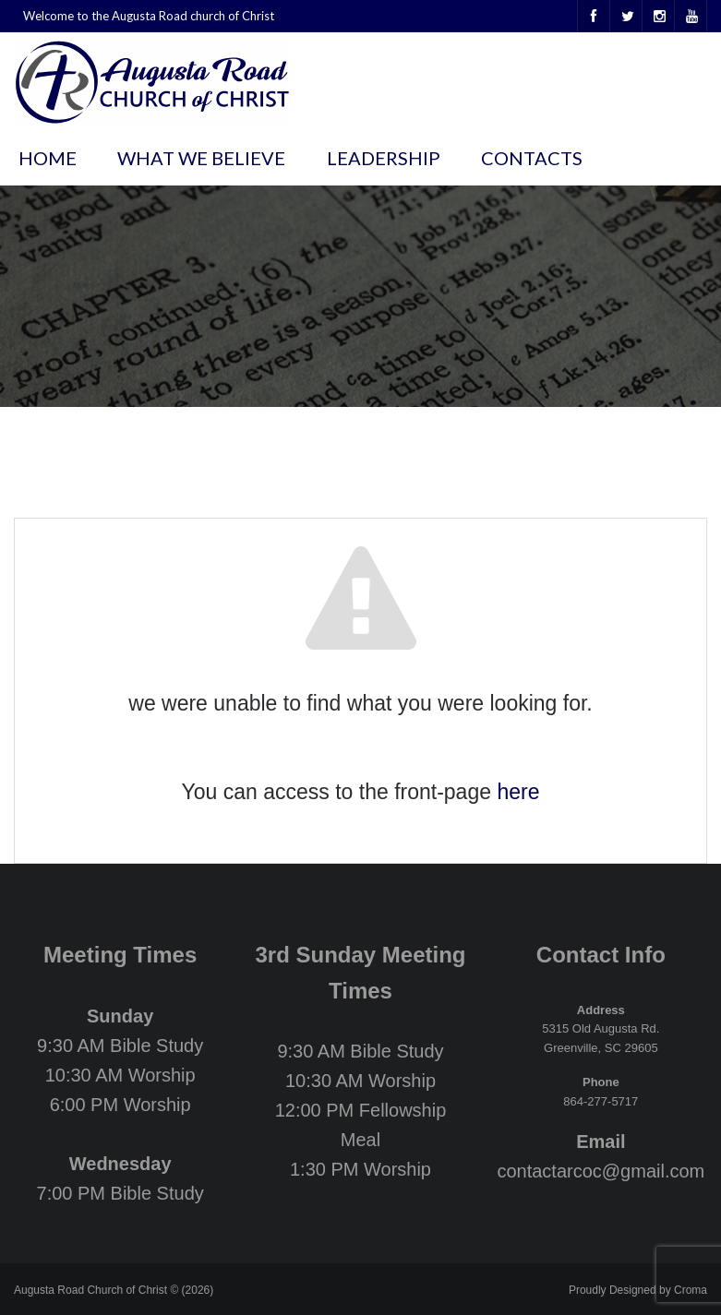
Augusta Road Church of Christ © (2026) (113, 1290)
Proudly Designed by (638, 1290)
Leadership (383, 158)
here (518, 792)
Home (47, 158)
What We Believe (201, 158)
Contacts (532, 158)
